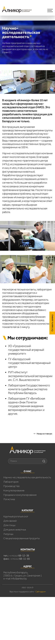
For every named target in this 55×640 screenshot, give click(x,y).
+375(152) (19, 556)
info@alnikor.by (19, 578)
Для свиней (10, 520)
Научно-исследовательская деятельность (27, 477)
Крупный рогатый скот (15, 516)
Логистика (9, 499)
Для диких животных (14, 529)
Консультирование (13, 490)
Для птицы (9, 525)
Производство (11, 486)
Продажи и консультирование (20, 494)
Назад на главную (44, 433)
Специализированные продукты (21, 538)
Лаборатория (10, 481)
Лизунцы (8, 534)
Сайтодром (40, 591)
